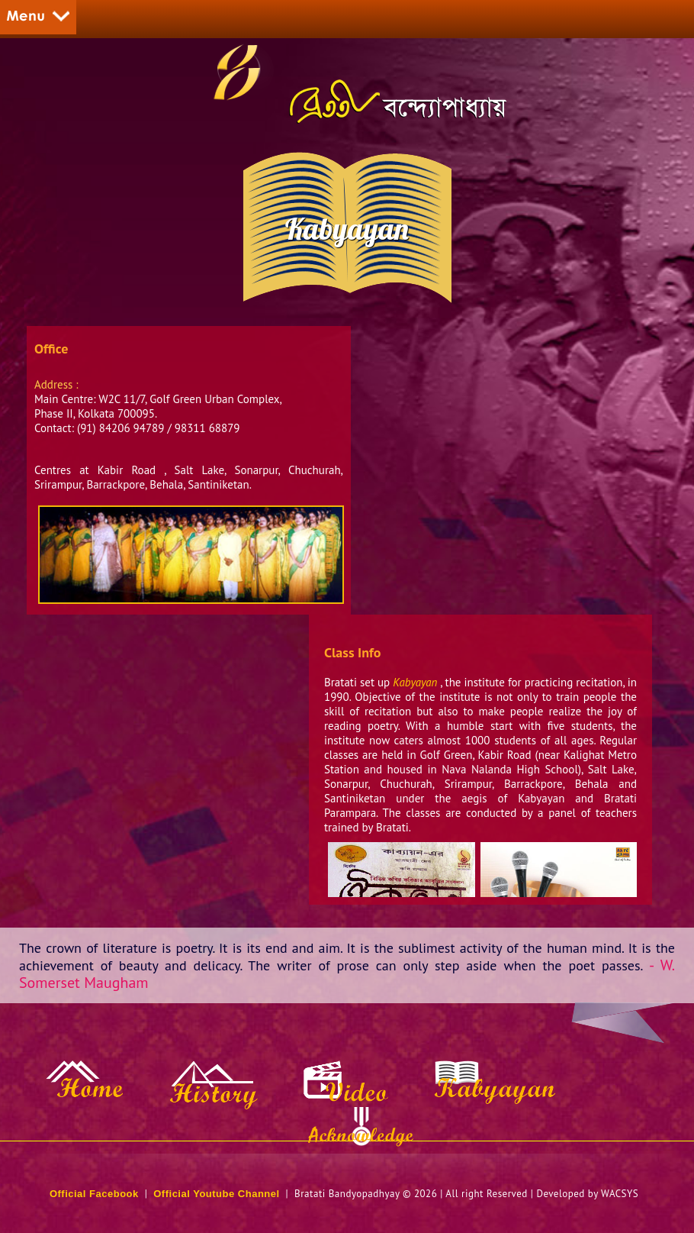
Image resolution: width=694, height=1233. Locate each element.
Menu (38, 17)
